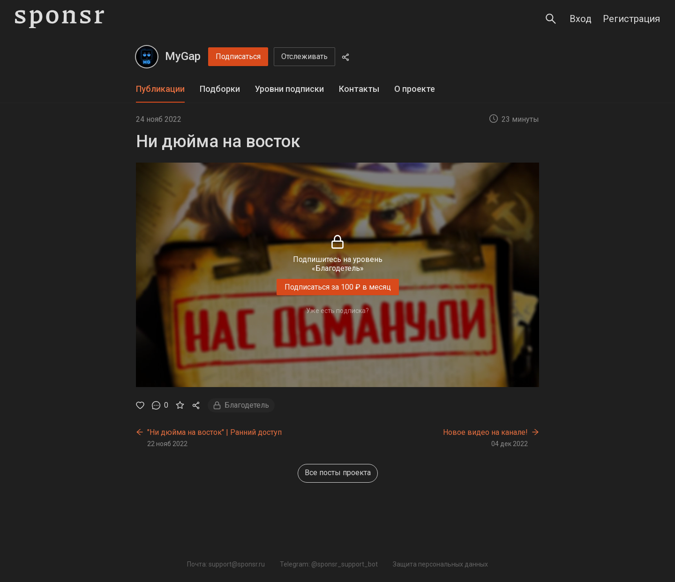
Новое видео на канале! (485, 432)
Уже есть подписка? (337, 310)
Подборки (220, 89)
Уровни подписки (289, 89)
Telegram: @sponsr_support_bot (329, 564)
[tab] (160, 89)
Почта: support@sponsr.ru (226, 564)
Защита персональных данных (440, 564)
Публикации (160, 89)
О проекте (414, 89)
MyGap (183, 56)
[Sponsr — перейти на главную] (59, 19)
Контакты (359, 89)
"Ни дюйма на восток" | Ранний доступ (214, 432)
